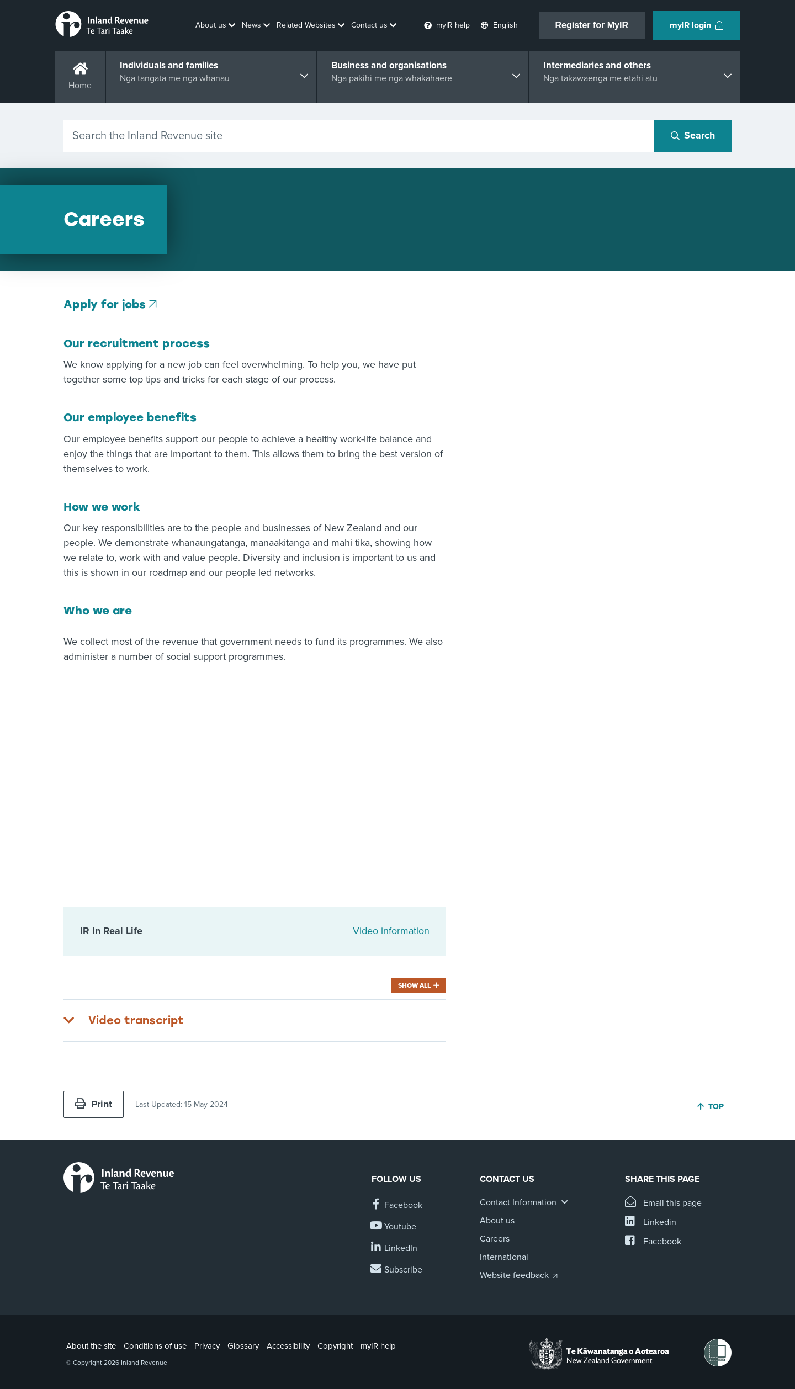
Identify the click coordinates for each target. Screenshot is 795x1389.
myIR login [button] (696, 25)
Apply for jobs (104, 304)
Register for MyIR (591, 25)
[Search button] (693, 136)
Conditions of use (155, 1346)
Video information (391, 931)
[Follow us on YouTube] (394, 1227)
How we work (101, 506)
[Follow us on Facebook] (397, 1205)
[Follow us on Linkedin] (394, 1248)
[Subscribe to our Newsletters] (397, 1270)
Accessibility (288, 1346)
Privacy (207, 1346)
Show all (414, 985)
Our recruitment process (136, 343)
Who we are (97, 610)
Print (93, 1104)
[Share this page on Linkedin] (650, 1222)
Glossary (243, 1346)
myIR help (378, 1346)
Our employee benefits (130, 417)
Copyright (335, 1346)
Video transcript (136, 1020)
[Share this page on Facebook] (653, 1242)
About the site (91, 1346)
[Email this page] (663, 1203)
